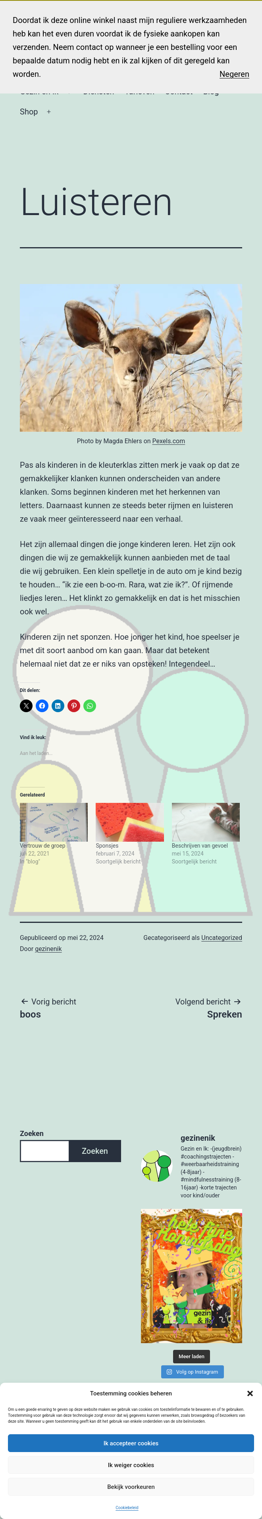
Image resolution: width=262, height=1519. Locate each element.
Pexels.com (168, 441)
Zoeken (32, 1133)
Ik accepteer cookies (131, 1443)
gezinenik (48, 949)
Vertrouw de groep (43, 845)
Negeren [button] (234, 74)
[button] (250, 1393)
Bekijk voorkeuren (131, 1486)
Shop (29, 111)
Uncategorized (221, 938)
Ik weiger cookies (131, 1465)
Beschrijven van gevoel (200, 845)
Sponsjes (107, 845)
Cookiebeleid (127, 1508)
